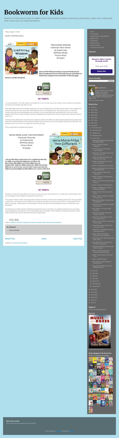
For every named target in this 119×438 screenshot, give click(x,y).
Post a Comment (14, 230)
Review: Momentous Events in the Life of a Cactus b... (102, 162)
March (94, 281)
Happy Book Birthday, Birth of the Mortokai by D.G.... (102, 266)
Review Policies (95, 45)
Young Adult (93, 40)
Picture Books (94, 34)
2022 (92, 117)
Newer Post (10, 239)
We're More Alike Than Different (51, 222)
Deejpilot (58, 431)
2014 (92, 300)
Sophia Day (26, 222)
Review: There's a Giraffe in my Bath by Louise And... (103, 196)
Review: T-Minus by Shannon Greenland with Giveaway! (100, 251)
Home (44, 239)
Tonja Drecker (101, 88)
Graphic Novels (94, 43)
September (95, 135)
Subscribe (101, 71)
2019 (92, 125)
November (95, 130)
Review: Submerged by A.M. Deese (102, 165)
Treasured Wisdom (36, 222)
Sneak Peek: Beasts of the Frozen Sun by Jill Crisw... (102, 226)
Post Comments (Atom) (20, 243)
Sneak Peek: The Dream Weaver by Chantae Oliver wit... (102, 153)
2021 (92, 120)
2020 (92, 123)
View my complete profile (96, 100)
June (94, 273)
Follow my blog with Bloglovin (97, 309)
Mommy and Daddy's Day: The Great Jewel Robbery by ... (103, 169)
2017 (92, 292)
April (93, 278)
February (95, 283)
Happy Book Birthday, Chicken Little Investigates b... (102, 201)
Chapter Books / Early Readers (99, 36)
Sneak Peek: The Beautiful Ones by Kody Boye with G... (102, 230)
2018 (92, 289)
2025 (92, 110)
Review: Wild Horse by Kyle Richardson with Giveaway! (101, 234)
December (95, 127)
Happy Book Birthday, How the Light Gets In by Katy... (102, 247)
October (95, 133)
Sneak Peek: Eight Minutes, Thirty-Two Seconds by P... (102, 217)
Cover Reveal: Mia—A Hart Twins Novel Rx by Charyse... (102, 243)
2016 (92, 295)
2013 (92, 302)
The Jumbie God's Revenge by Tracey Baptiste (101, 149)
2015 (92, 297)
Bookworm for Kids (33, 12)
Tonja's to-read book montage (99, 355)
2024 (92, 112)
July (93, 270)
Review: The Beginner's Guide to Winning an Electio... (101, 188)
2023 (92, 115)
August (94, 138)
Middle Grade (94, 38)
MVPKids (19, 222)
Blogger (71, 431)
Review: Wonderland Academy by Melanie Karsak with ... (102, 158)
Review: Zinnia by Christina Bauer (102, 185)
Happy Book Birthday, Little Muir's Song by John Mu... (102, 213)
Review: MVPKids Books (99, 259)
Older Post (77, 239)
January (95, 286)
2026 (92, 107)
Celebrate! (13, 222)
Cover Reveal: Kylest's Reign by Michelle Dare (101, 262)
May (93, 276)
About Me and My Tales (97, 47)
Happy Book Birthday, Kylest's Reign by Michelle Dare (103, 141)
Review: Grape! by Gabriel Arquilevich (100, 145)
